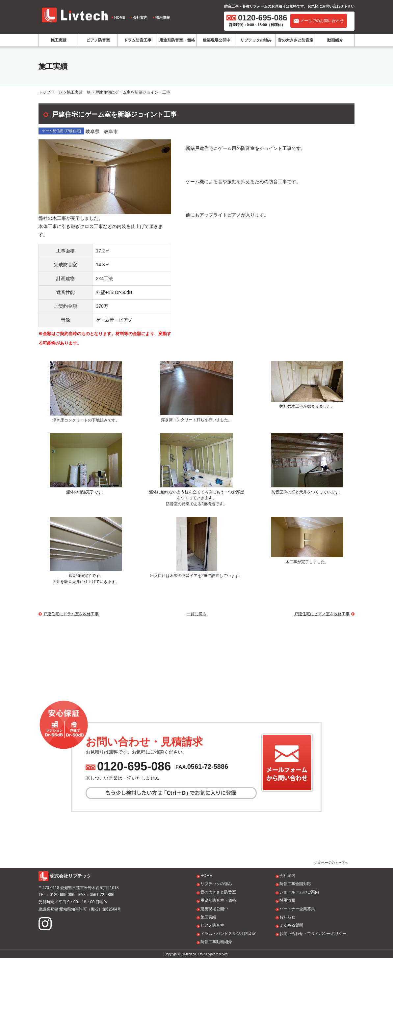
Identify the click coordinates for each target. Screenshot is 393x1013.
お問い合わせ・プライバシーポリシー (313, 988)
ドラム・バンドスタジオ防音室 (228, 988)
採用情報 (162, 17)
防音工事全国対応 (295, 938)
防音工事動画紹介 (216, 996)
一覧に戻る (196, 614)
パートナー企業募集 (297, 963)
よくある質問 (291, 980)
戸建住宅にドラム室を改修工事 (71, 614)
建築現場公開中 (216, 40)
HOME (119, 17)
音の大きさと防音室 (295, 40)
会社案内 (140, 17)
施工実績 (58, 40)
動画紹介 (335, 40)
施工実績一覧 (79, 92)
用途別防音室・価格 (177, 40)
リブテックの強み (256, 40)
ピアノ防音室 (98, 40)
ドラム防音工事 (137, 40)
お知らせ (287, 972)
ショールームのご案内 (299, 946)
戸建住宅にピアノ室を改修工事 (322, 614)
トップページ (50, 92)
